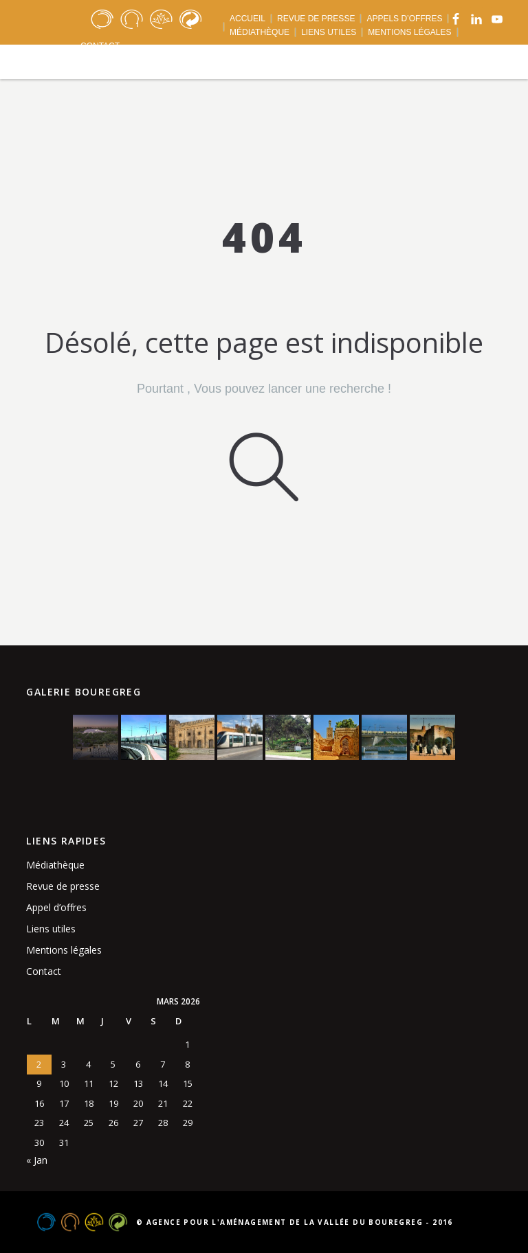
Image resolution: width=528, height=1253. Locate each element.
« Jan (36, 1159)
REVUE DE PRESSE (316, 18)
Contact (43, 971)
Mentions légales (64, 949)
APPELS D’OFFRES (404, 18)
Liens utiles (51, 928)
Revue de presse (63, 886)
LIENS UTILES (328, 32)
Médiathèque (55, 864)
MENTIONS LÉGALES (409, 32)
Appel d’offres (56, 907)
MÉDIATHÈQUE (259, 32)
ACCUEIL (247, 18)
